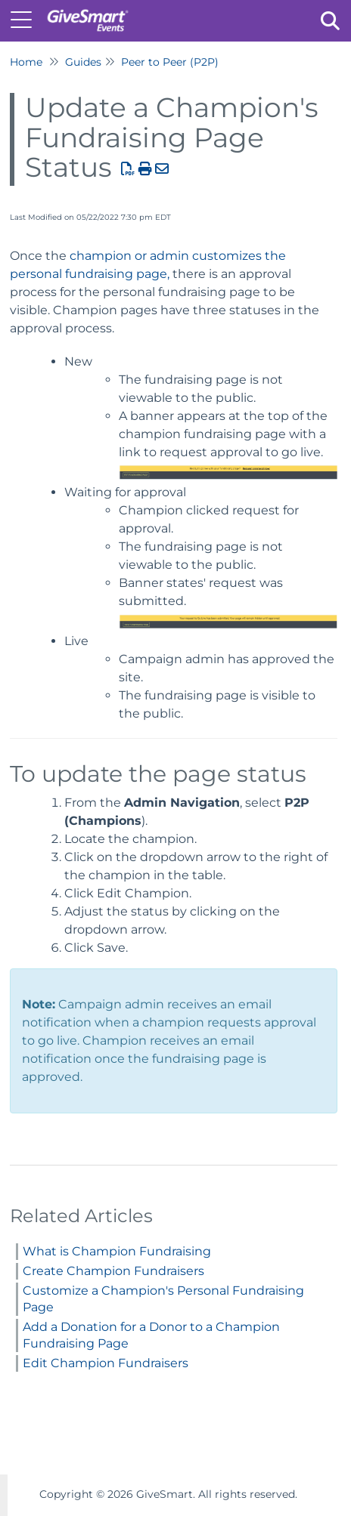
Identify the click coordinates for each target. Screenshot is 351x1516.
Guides (83, 62)
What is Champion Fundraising (117, 1251)
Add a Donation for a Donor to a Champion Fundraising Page (151, 1335)
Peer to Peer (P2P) (170, 62)
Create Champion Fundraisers (113, 1271)
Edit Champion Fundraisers (105, 1363)
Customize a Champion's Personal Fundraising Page (163, 1298)
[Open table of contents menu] (26, 18)
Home (26, 62)
